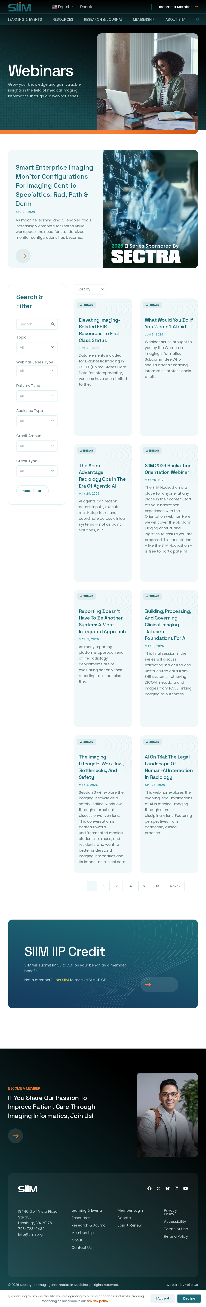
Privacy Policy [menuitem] (170, 1213)
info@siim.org (30, 1235)
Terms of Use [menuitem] (176, 1230)
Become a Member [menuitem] (175, 6)
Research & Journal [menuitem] (103, 19)
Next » (175, 886)
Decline (189, 1298)
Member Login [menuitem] (130, 1211)
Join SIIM (61, 980)
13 (157, 886)
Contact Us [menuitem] (81, 1249)
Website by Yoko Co (182, 1285)
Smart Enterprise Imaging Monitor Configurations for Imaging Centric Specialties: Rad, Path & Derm (54, 185)
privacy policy (97, 1301)
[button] (195, 19)
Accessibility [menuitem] (175, 1223)
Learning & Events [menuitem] (25, 19)
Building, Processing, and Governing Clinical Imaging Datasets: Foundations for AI (168, 625)
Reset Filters (32, 490)
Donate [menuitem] (86, 6)
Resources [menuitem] (63, 19)
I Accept (162, 1298)
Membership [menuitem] (143, 19)
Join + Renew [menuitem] (130, 1226)
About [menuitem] (76, 1241)
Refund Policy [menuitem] (176, 1237)
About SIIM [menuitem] (175, 19)
